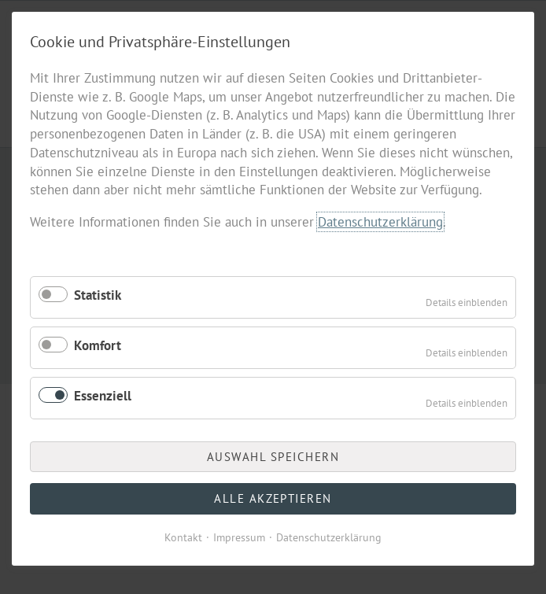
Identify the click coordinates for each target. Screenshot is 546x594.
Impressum (239, 537)
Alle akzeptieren (273, 498)
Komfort (97, 345)
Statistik (97, 295)
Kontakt (183, 537)
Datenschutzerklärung (380, 222)
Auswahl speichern (273, 456)
